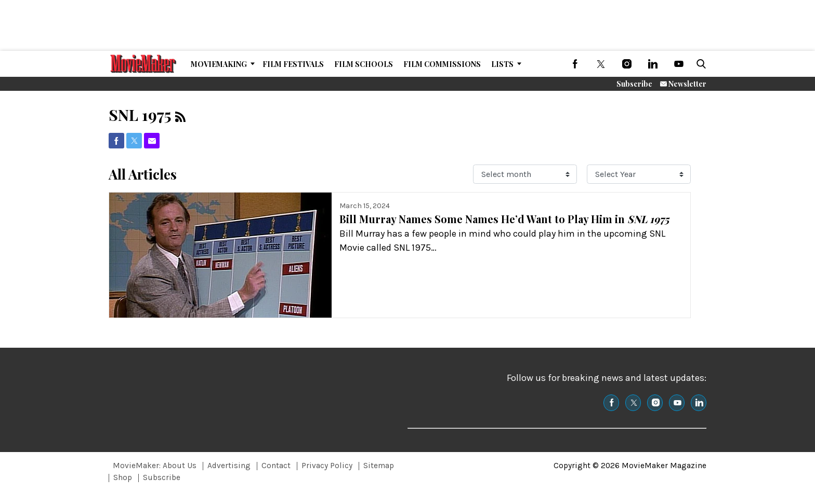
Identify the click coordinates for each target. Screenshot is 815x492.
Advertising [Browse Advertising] (229, 465)
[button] (699, 64)
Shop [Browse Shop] (122, 477)
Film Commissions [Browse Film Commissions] (442, 64)
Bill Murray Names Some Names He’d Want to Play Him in (504, 219)
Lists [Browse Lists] (502, 64)
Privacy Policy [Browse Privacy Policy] (326, 465)
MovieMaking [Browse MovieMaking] (219, 64)
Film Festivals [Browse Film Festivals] (293, 64)
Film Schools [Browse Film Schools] (363, 64)
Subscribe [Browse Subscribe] (161, 477)
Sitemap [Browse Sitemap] (378, 465)
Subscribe (634, 84)
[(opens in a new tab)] (575, 64)
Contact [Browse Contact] (276, 465)
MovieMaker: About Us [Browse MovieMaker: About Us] (154, 465)
